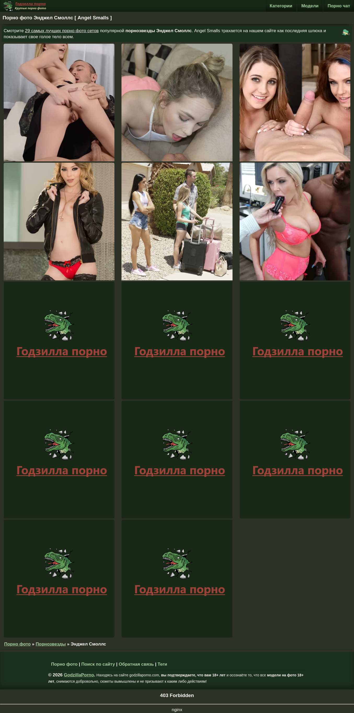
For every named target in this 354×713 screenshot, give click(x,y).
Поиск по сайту (98, 664)
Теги (162, 664)
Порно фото (17, 644)
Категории (281, 5)
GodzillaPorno (79, 674)
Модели (309, 5)
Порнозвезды (51, 644)
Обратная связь (136, 664)
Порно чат (339, 5)
